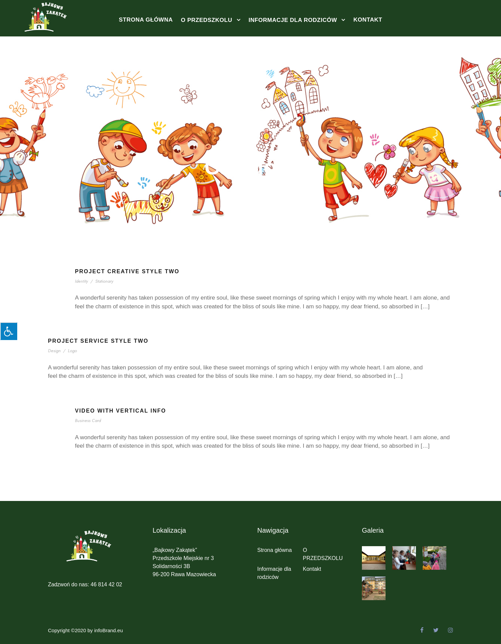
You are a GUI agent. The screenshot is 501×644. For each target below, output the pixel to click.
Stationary (105, 281)
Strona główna (146, 20)
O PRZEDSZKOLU (206, 20)
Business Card (89, 420)
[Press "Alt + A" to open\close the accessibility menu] (8, 331)
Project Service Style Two (98, 341)
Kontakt (367, 20)
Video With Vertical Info (120, 411)
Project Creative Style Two (127, 271)
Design (54, 350)
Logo (72, 350)
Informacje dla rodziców (292, 20)
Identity (82, 281)
